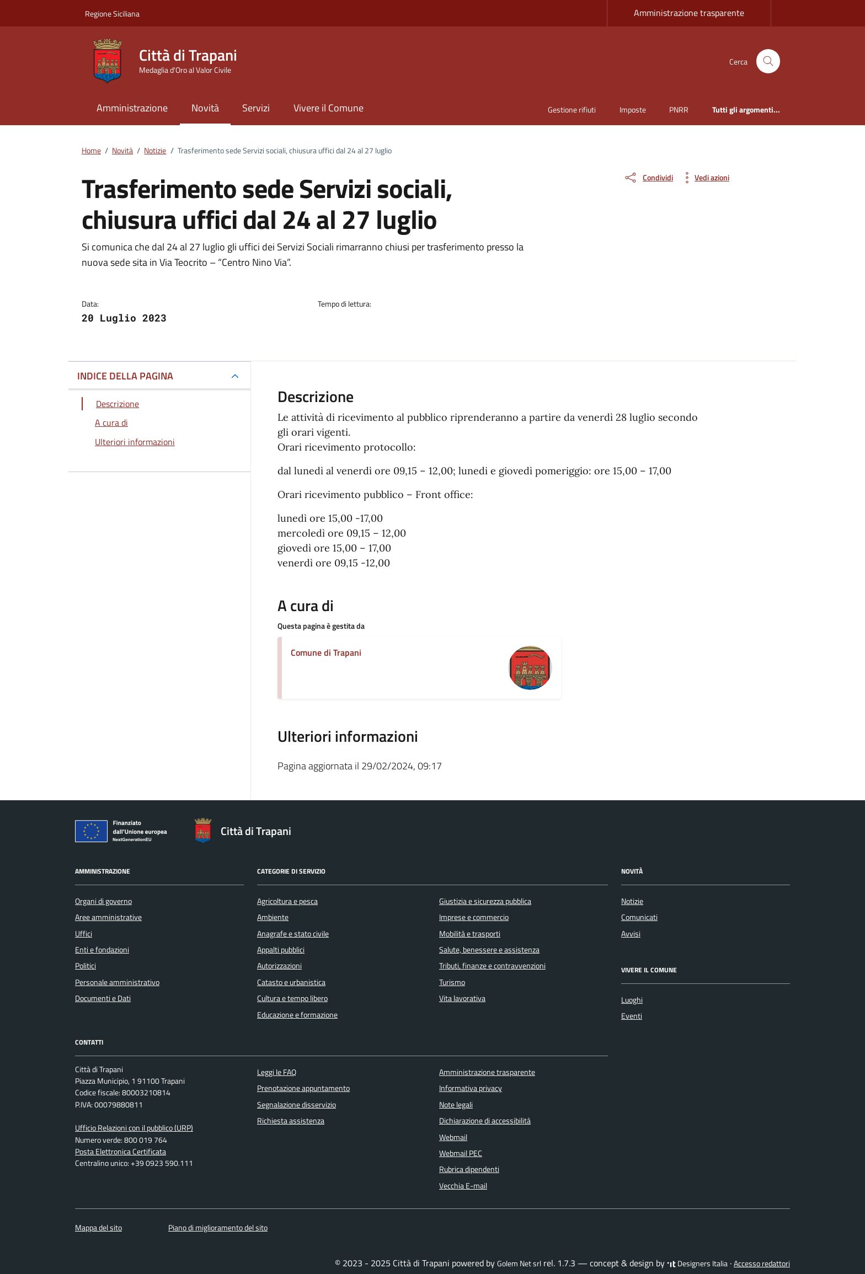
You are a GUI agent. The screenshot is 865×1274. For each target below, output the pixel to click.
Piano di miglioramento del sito (218, 1228)
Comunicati (639, 917)
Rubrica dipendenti (469, 1169)
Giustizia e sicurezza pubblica (485, 901)
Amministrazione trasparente (689, 12)
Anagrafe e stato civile (293, 934)
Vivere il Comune (328, 107)
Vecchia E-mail (463, 1186)
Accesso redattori (762, 1263)
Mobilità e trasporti (469, 934)
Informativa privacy (470, 1088)
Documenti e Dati (103, 998)
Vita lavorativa (462, 998)
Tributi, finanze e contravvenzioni (492, 966)
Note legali (456, 1105)
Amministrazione (132, 107)
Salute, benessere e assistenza (489, 950)
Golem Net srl (519, 1263)
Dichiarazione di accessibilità (485, 1121)
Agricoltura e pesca (287, 901)
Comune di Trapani (326, 652)
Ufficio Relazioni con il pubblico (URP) (134, 1128)
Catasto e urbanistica (291, 982)
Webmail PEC (460, 1153)
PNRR (678, 109)
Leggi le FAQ (276, 1072)
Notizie (632, 901)
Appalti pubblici (281, 950)
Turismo (452, 982)
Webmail (453, 1137)
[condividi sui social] (648, 177)
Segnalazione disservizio (296, 1105)
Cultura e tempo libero (292, 998)
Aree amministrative (108, 917)
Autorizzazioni (279, 966)
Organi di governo (103, 901)
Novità (205, 107)
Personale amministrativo (117, 982)
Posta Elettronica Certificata (120, 1151)
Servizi (256, 107)
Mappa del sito (98, 1228)
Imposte (633, 109)
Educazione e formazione (297, 1015)
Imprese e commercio (474, 917)
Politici (85, 966)
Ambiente (273, 917)
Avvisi (630, 934)
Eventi (631, 1016)
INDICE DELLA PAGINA (125, 375)
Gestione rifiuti (572, 109)
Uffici (83, 934)
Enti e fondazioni (102, 950)
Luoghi (632, 1000)
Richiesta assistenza (290, 1121)
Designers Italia (697, 1263)
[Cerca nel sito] (768, 61)
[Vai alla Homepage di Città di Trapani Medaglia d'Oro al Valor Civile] (167, 61)
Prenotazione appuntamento (303, 1088)
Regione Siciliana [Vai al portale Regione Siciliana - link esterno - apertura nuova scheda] (112, 13)
